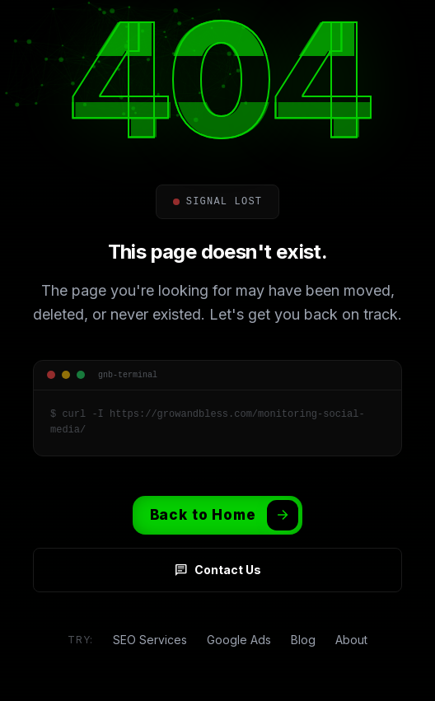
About (351, 640)
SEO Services (150, 640)
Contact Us (218, 570)
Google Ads (239, 640)
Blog (303, 640)
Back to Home (224, 515)
